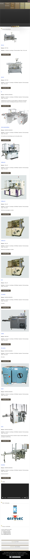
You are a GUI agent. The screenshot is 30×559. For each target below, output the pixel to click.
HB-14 (2, 45)
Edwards (15, 546)
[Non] (28, 555)
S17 (2, 279)
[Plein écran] (27, 497)
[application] (15, 491)
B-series (3, 464)
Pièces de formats (12, 5)
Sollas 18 (3, 240)
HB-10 (2, 77)
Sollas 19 (3, 201)
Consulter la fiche (5, 54)
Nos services (22, 4)
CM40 (2, 333)
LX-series (3, 294)
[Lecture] (2, 497)
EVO (2, 426)
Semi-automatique (5, 127)
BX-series (3, 348)
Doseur (17, 3)
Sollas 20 (3, 162)
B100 (2, 388)
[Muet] (25, 497)
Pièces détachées (7, 4)
